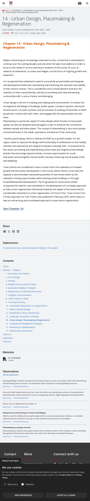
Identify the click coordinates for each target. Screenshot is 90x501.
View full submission (21, 386)
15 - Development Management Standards (24, 323)
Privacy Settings (10, 461)
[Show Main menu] (3, 3)
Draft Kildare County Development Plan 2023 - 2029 (43, 10)
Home (7, 10)
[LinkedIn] (18, 231)
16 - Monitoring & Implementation (20, 327)
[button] (79, 3)
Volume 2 (7, 334)
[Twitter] (9, 231)
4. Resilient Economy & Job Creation (21, 284)
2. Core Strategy (13, 277)
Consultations (16, 10)
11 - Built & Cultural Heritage (18, 309)
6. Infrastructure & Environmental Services (24, 291)
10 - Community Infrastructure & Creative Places (26, 305)
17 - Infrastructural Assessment (19, 331)
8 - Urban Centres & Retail (17, 298)
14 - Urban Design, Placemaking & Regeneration (28, 320)
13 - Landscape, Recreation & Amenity (22, 316)
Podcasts (7, 341)
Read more (7, 386)
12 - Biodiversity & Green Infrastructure (22, 313)
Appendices (8, 338)
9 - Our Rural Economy (15, 302)
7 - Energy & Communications (18, 295)
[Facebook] (13, 231)
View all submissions (10, 375)
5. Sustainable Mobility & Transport (21, 288)
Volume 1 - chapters (11, 270)
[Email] (4, 231)
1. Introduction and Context (17, 273)
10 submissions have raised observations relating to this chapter (30, 248)
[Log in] (86, 3)
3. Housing (10, 280)
